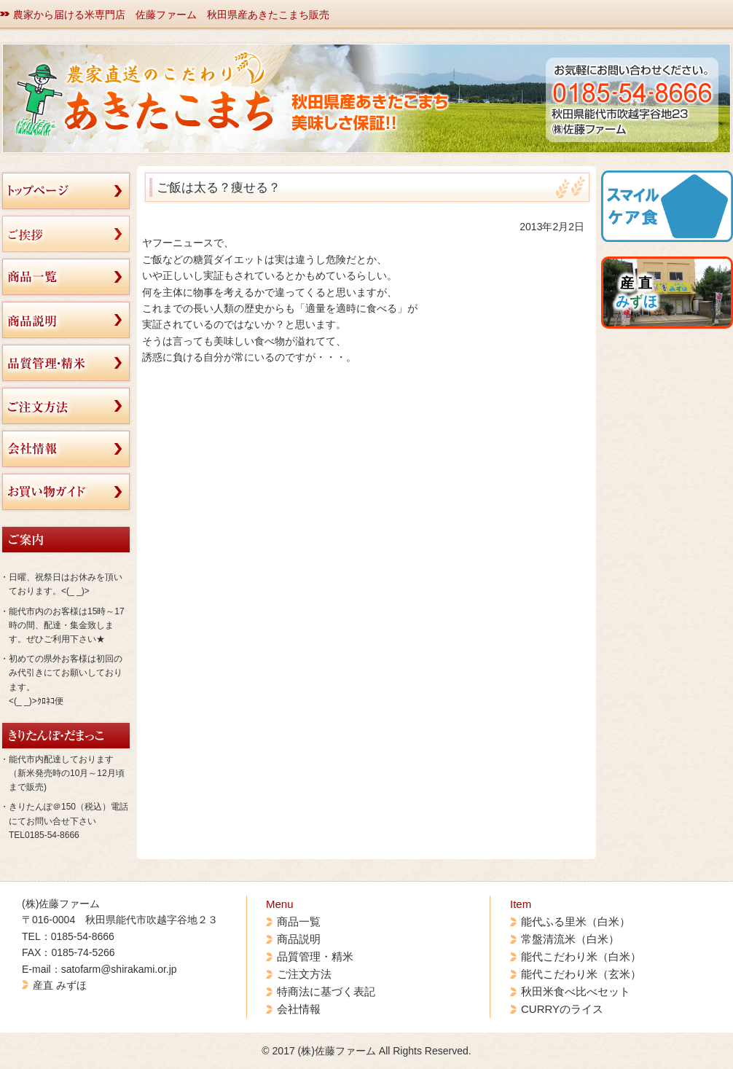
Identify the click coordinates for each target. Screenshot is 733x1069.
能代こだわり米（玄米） (581, 974)
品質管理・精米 (315, 956)
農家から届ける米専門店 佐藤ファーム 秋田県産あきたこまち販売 (171, 14)
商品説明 (299, 939)
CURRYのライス (562, 1009)
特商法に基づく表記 (326, 991)
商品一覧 (299, 921)
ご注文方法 (304, 974)
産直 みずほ (60, 985)
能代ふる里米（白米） (575, 921)
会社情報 (299, 1009)
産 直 (636, 292)
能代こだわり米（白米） (581, 956)
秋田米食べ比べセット (575, 991)
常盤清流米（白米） (570, 939)
